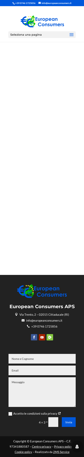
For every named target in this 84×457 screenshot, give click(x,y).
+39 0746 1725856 (42, 326)
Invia (68, 422)
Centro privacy (41, 446)
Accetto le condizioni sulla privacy (35, 414)
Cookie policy (23, 452)
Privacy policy (63, 446)
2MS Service (61, 452)
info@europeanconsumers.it (42, 320)
